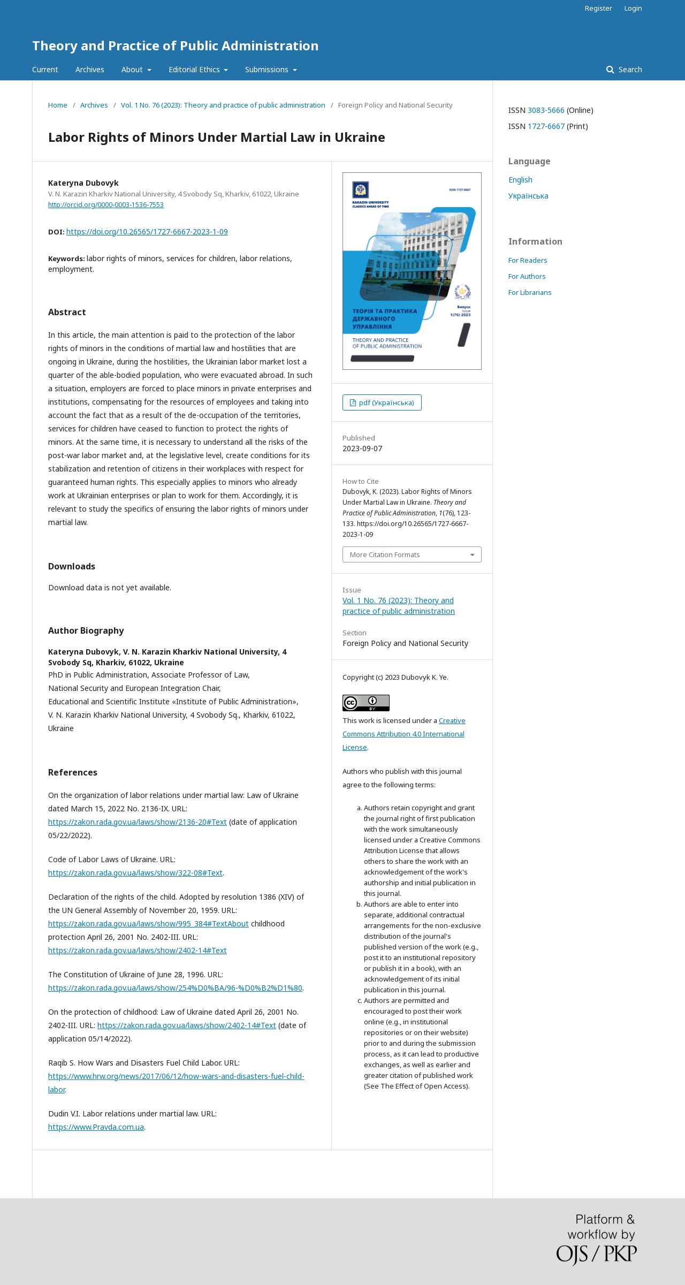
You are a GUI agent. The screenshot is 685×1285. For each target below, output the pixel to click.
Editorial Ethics (195, 69)
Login (633, 8)
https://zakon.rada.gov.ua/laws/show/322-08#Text (135, 873)
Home (57, 105)
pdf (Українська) (385, 402)
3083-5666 (546, 110)
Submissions (268, 69)
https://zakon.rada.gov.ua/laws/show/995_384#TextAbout (148, 923)
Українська (528, 196)
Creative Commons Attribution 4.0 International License (404, 734)
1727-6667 (546, 126)
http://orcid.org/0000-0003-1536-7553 (106, 204)
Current (45, 69)
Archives (89, 69)
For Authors (527, 276)
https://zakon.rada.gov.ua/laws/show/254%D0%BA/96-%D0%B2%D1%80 (175, 988)
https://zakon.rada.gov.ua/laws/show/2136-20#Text (137, 822)
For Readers (527, 260)
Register (598, 8)
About (133, 69)
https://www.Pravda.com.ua (96, 1127)
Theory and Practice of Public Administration (175, 45)
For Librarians (530, 292)
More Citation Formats (385, 554)
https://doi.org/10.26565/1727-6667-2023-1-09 (147, 231)
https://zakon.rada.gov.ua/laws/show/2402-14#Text (137, 950)
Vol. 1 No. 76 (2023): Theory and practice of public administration (223, 105)
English (520, 179)
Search (629, 69)
